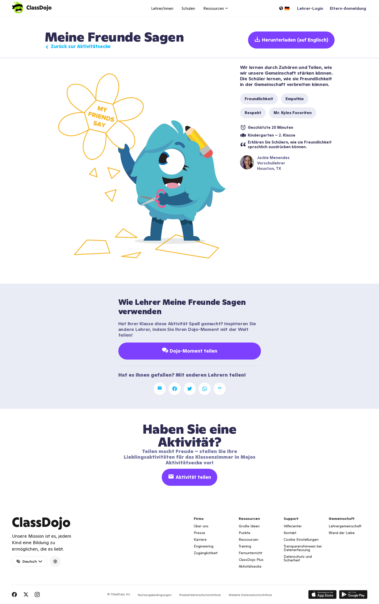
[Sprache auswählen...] (284, 8)
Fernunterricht (250, 553)
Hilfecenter (293, 526)
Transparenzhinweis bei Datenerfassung (303, 548)
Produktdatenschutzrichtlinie (200, 595)
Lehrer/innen (162, 8)
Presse (199, 532)
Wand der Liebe (342, 532)
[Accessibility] (55, 561)
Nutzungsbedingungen (155, 595)
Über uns (201, 526)
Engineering (203, 546)
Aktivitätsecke (250, 566)
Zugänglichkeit (206, 553)
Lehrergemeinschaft (345, 526)
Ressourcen (248, 539)
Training (245, 546)
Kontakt (290, 532)
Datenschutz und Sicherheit (298, 558)
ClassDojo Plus (251, 559)
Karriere (200, 539)
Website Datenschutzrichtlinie (250, 595)
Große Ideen (249, 526)
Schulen (188, 8)
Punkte (244, 532)
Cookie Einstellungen (301, 539)
